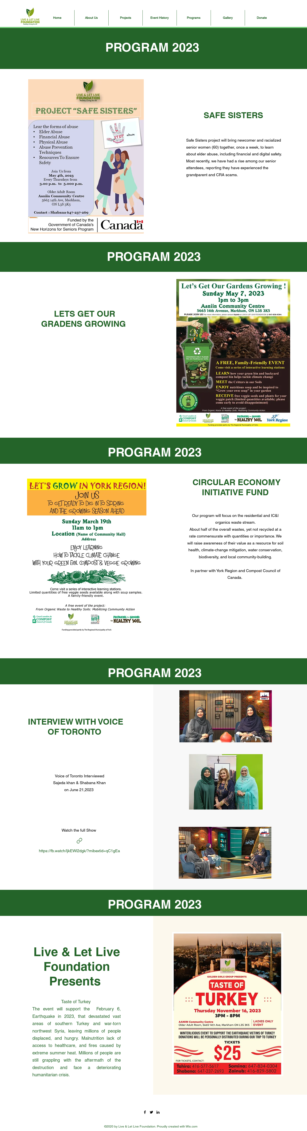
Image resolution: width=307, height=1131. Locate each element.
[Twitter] (151, 1112)
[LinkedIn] (158, 1112)
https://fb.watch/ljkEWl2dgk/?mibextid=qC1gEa (79, 850)
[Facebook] (145, 1112)
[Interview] (79, 840)
